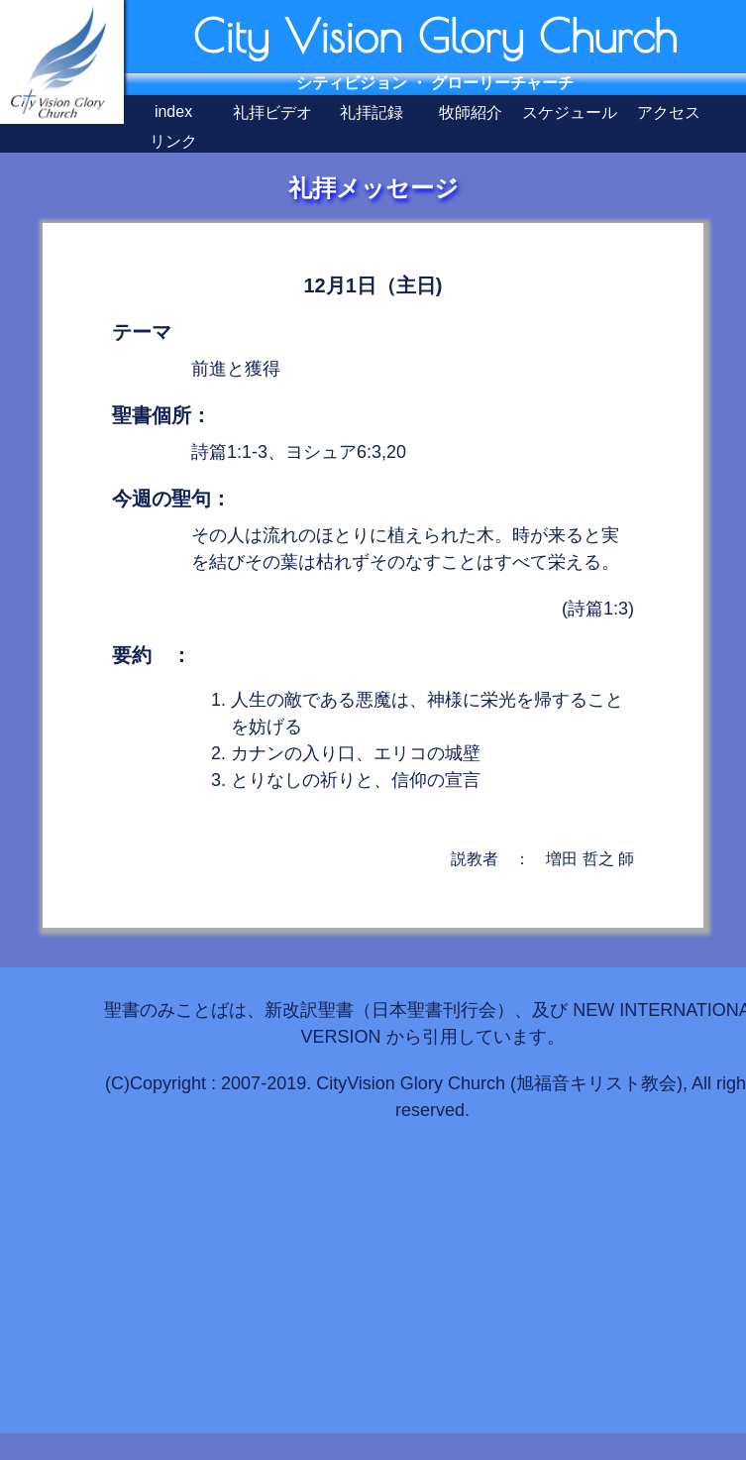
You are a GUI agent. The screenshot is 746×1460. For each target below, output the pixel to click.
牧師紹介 (470, 112)
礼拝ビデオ (272, 112)
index (173, 111)
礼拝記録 (371, 112)
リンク (173, 141)
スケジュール (569, 112)
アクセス (668, 112)
